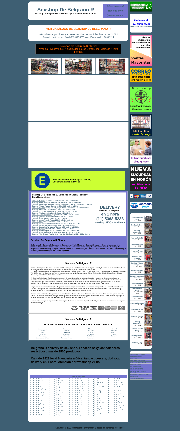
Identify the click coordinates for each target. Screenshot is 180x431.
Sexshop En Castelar (56, 405)
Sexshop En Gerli (113, 395)
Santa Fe (114, 336)
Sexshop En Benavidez (37, 411)
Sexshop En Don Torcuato (116, 399)
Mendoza (114, 332)
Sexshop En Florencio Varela (117, 397)
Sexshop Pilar (37, 234)
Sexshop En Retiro (114, 381)
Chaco (90, 329)
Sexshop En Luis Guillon (77, 387)
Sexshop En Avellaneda (57, 413)
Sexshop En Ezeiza (56, 399)
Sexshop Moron (37, 218)
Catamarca (66, 329)
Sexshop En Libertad (76, 389)
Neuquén (66, 334)
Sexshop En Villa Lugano (96, 379)
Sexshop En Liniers (56, 389)
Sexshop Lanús (37, 220)
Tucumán (90, 338)
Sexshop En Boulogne (115, 407)
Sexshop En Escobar (76, 399)
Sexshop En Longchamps (38, 389)
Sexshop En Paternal (76, 383)
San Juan (42, 336)
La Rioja (90, 332)
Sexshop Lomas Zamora (57, 397)
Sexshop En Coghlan (115, 401)
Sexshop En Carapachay (116, 405)
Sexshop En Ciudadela (76, 403)
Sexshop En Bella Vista (57, 411)
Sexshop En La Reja (95, 391)
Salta (114, 334)
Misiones (43, 334)
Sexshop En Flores (94, 397)
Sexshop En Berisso (75, 409)
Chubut (114, 329)
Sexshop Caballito (38, 208)
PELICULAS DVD (135, 367)
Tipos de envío (116, 11)
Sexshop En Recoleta (37, 383)
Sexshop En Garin (36, 397)
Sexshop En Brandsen (95, 407)
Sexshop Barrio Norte (39, 202)
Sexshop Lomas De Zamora (39, 393)
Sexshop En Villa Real (95, 383)
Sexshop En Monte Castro (77, 385)
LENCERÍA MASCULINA (138, 362)
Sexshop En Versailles (57, 381)
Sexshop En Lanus (94, 389)
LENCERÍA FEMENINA (137, 360)
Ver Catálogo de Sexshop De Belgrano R (78, 28)
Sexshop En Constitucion (77, 401)
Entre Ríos (90, 331)
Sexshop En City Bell (115, 403)
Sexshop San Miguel (95, 409)
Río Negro (90, 334)
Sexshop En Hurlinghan (38, 395)
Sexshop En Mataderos (37, 387)
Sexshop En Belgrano (76, 411)
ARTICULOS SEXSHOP (137, 354)
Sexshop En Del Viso (37, 401)
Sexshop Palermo (38, 201)
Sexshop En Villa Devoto (116, 379)
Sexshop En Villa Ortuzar (77, 379)
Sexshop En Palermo (37, 385)
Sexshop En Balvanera (115, 411)
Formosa (114, 331)
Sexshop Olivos (37, 222)
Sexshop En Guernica (76, 395)
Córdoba (42, 331)
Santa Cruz (90, 336)
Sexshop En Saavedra (95, 381)
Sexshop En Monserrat (95, 385)
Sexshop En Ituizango (115, 393)
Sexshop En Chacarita (37, 405)
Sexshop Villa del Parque (41, 206)
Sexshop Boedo (37, 209)
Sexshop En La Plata (114, 391)
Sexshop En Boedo (36, 409)
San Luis (66, 336)
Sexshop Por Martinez (57, 401)
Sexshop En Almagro (95, 413)
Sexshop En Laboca (56, 391)
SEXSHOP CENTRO (136, 369)
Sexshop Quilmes (38, 217)
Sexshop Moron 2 (137, 336)
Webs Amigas (78, 376)
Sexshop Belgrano (38, 229)
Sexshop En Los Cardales (96, 387)
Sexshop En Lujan (55, 387)
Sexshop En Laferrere (37, 391)
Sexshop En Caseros (95, 405)
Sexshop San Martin (39, 224)
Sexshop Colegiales (39, 227)
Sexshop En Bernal (56, 409)
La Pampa (66, 332)
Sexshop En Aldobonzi (37, 415)
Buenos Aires (42, 329)
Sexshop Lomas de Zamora (42, 215)
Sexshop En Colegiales (96, 401)
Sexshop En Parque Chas (116, 383)
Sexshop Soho (112, 413)
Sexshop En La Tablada (76, 391)
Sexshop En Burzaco (76, 407)
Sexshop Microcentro (39, 204)
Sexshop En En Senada (96, 399)
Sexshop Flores (37, 211)
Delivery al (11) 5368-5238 (141, 22)
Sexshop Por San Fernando (78, 405)
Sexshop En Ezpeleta (37, 399)
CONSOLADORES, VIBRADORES (136, 357)
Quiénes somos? (116, 15)
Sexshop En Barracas (95, 411)
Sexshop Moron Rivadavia (41, 232)
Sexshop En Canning (37, 407)
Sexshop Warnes (38, 225)
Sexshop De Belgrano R (65, 9)
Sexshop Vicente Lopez (40, 231)
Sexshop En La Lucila (57, 393)
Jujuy (42, 332)
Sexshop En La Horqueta (77, 393)
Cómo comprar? (115, 6)
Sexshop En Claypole (57, 403)
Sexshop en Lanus (114, 389)
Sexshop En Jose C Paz (96, 393)
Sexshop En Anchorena (76, 413)
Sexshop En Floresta (76, 397)
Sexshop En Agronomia (57, 415)
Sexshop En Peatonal (57, 383)
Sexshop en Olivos (56, 385)
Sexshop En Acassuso (95, 415)
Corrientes (66, 331)
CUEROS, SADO (135, 364)
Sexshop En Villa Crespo (38, 381)
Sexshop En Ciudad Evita (96, 403)
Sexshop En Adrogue (76, 415)
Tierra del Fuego (66, 338)
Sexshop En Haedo (56, 395)
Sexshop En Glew (94, 395)
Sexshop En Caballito (57, 407)
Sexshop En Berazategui (116, 409)
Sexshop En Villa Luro (37, 379)
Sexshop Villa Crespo (39, 213)
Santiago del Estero (42, 338)
